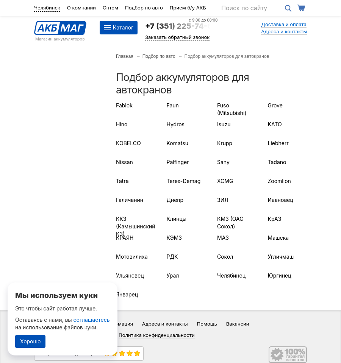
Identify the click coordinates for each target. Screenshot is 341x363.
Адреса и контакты (284, 31)
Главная (124, 56)
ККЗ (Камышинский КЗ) (135, 226)
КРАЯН (124, 237)
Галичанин (129, 200)
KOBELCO (128, 143)
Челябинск (47, 8)
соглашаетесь (92, 319)
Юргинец (279, 275)
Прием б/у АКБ (188, 8)
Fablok (124, 105)
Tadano (277, 162)
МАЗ (223, 237)
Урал (173, 275)
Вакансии (237, 324)
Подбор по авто (144, 8)
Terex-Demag (184, 181)
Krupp (224, 143)
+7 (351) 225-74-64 (181, 26)
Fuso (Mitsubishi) (231, 109)
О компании (81, 8)
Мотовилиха (132, 256)
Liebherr (278, 143)
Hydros (176, 124)
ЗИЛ (222, 200)
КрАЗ (275, 219)
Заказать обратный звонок (177, 37)
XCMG (225, 181)
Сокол (225, 256)
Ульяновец (130, 275)
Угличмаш (281, 256)
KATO (275, 124)
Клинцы (177, 219)
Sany (223, 162)
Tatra (122, 181)
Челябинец (231, 275)
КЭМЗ (174, 237)
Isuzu (223, 124)
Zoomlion (279, 181)
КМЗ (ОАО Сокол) (230, 223)
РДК (172, 256)
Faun (173, 105)
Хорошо (30, 341)
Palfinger (178, 162)
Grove (275, 105)
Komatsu (177, 143)
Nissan (124, 162)
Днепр (175, 200)
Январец (127, 294)
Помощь (207, 324)
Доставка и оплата (284, 24)
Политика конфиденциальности (157, 335)
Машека (278, 237)
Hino (121, 124)
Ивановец (280, 200)
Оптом (110, 8)
